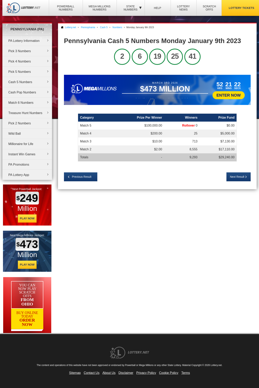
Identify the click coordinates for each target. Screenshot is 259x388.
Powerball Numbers (65, 8)
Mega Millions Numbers (99, 8)
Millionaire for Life (20, 144)
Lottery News (183, 8)
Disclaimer (125, 373)
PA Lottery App (18, 175)
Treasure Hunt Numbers (25, 113)
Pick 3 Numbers (19, 51)
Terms (185, 373)
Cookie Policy (168, 373)
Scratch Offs (209, 8)
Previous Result (81, 176)
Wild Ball (14, 133)
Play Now (27, 218)
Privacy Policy (146, 373)
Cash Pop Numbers (22, 92)
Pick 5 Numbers (19, 71)
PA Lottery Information (24, 40)
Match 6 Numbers (20, 102)
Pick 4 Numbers (19, 61)
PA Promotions (18, 164)
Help (157, 8)
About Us (109, 373)
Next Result (237, 176)
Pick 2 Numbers (19, 123)
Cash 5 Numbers (20, 82)
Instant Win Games (21, 154)
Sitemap (75, 373)
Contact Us (92, 373)
